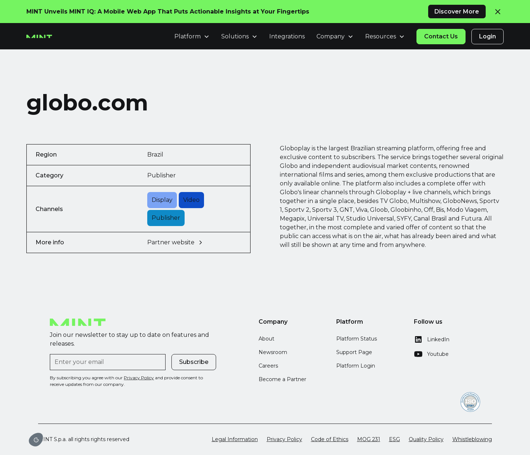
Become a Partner (282, 379)
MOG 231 (368, 439)
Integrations (287, 36)
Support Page (354, 352)
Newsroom (273, 352)
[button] (36, 439)
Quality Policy (426, 439)
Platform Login (355, 365)
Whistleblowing (472, 439)
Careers (268, 365)
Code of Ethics (329, 439)
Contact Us (441, 36)
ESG (394, 439)
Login (487, 36)
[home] (39, 36)
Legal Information (235, 439)
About (266, 338)
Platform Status (356, 338)
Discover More (456, 11)
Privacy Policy (284, 439)
